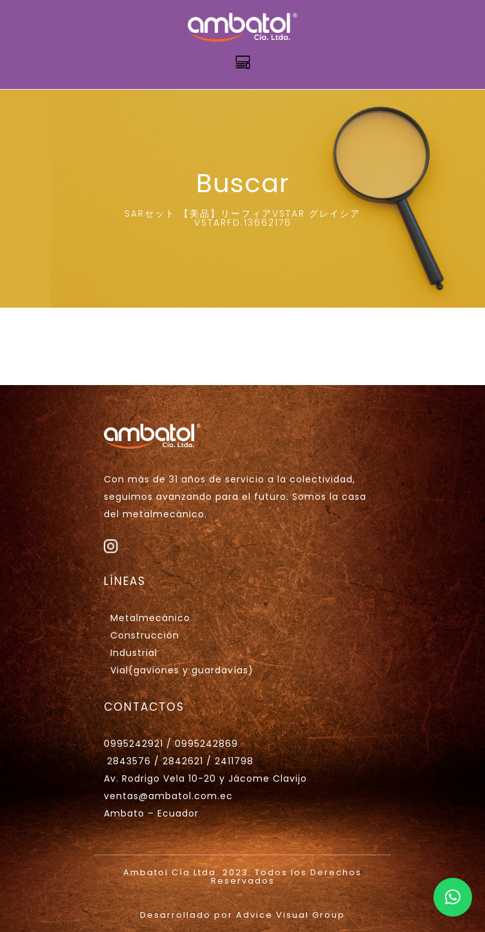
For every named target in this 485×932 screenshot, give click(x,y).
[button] (452, 897)
